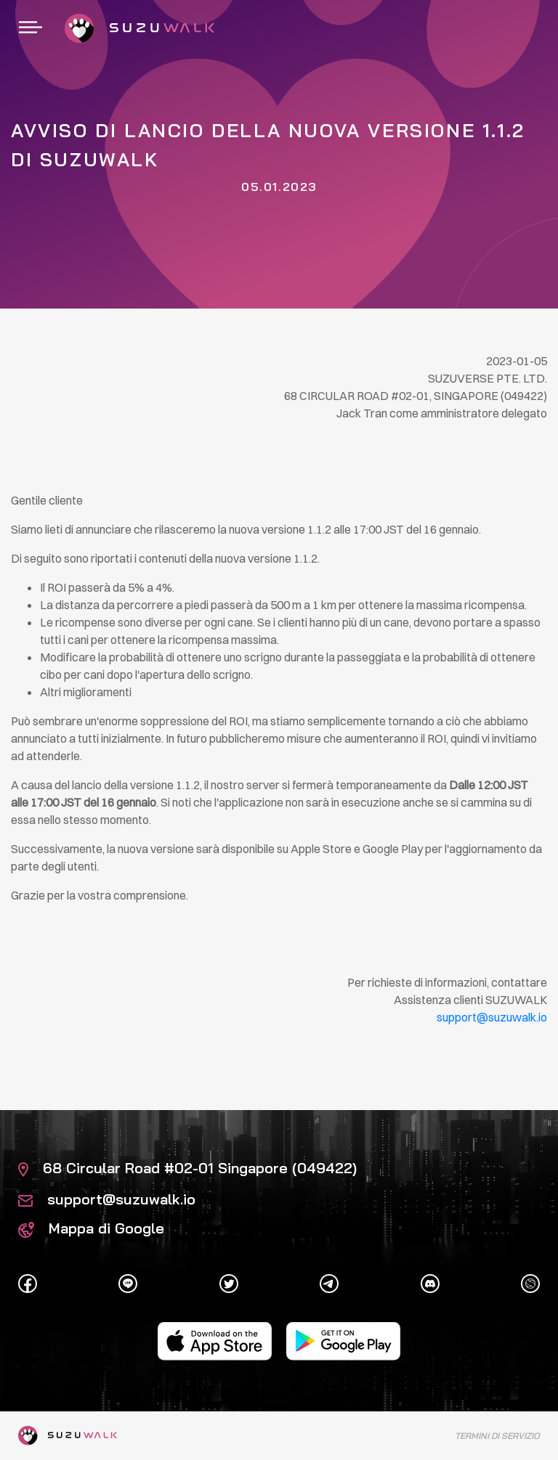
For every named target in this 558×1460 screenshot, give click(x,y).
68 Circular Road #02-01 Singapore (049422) (187, 1168)
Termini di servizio (497, 1435)
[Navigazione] (30, 28)
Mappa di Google (91, 1228)
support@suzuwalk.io (106, 1199)
